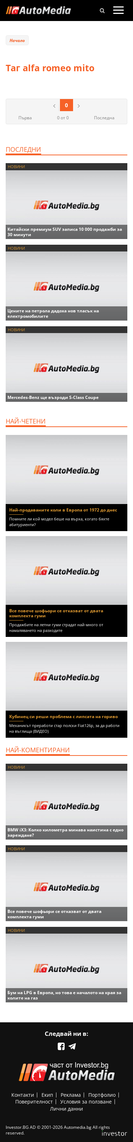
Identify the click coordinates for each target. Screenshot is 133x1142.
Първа (25, 118)
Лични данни (66, 1108)
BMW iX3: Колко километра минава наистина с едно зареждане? (65, 832)
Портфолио (102, 1094)
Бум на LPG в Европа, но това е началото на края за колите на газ (64, 995)
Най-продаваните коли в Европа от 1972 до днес (63, 510)
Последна (104, 118)
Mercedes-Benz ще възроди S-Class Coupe (53, 397)
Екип (47, 1094)
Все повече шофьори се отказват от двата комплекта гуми (56, 613)
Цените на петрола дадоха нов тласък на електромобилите (53, 313)
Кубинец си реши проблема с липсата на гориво (63, 716)
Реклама (71, 1094)
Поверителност (34, 1101)
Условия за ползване (86, 1101)
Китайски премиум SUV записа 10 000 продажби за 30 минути (64, 232)
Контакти (22, 1094)
